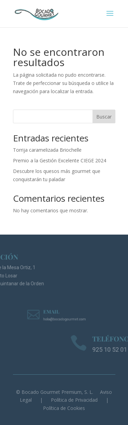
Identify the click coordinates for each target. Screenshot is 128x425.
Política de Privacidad (74, 400)
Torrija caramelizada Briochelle (47, 150)
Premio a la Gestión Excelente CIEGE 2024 (59, 160)
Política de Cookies (64, 408)
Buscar (104, 116)
